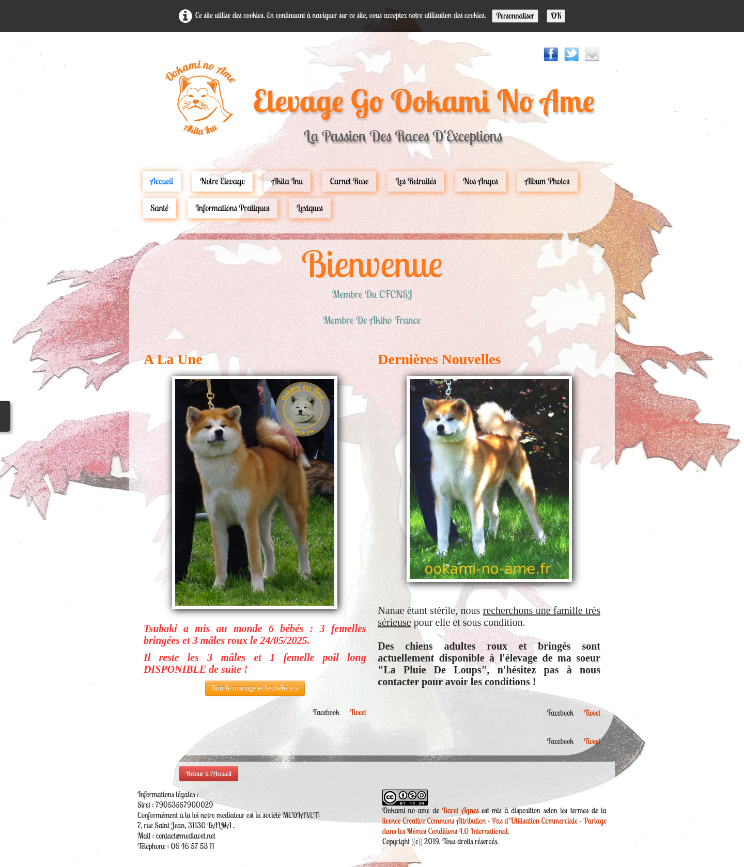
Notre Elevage (222, 181)
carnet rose (349, 181)
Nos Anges (480, 181)
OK (556, 16)
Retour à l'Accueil (209, 773)
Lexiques (310, 207)
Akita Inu (287, 181)
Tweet (358, 712)
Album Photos (547, 181)
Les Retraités (415, 181)
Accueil (161, 181)
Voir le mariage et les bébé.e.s (255, 688)
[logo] (372, 107)
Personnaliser (515, 16)
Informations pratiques (232, 207)
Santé (159, 207)
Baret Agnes (460, 810)
